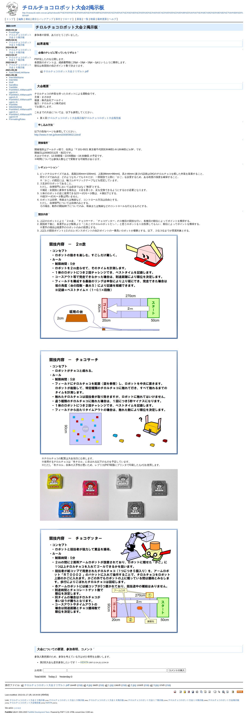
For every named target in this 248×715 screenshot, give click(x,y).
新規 (79, 19)
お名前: (38, 670)
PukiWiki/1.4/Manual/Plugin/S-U (20, 110)
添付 (57, 19)
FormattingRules (17, 119)
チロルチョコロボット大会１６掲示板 (20, 66)
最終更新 (102, 19)
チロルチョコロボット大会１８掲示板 (20, 51)
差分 (34, 19)
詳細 (80, 685)
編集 (20, 19)
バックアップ (46, 19)
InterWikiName (16, 77)
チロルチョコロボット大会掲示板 (66, 118)
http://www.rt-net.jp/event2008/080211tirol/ (57, 134)
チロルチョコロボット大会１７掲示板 (20, 58)
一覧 (86, 19)
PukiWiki (13, 104)
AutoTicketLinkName (19, 72)
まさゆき (17, 708)
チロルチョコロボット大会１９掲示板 (20, 43)
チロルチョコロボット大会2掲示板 (63, 7)
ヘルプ (112, 19)
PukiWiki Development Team (39, 712)
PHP (11, 82)
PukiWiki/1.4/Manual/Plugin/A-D (20, 95)
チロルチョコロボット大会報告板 (103, 118)
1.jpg (109, 685)
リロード (67, 19)
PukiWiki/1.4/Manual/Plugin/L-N (20, 100)
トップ (10, 19)
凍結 (27, 19)
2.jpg (131, 685)
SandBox (13, 85)
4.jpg (87, 685)
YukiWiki (13, 87)
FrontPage (14, 32)
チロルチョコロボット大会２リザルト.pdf (64, 71)
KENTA (84, 662)
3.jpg (154, 685)
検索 (92, 19)
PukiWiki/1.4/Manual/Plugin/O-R (20, 115)
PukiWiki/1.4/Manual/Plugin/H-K (20, 90)
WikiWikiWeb (15, 107)
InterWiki (13, 80)
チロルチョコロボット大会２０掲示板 (20, 36)
